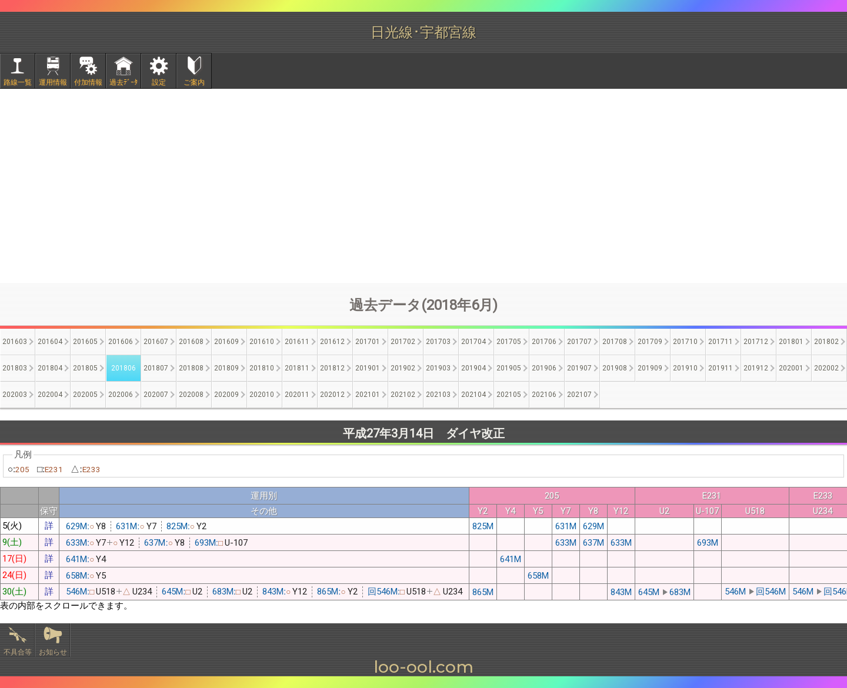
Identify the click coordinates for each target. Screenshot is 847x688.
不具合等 (18, 652)
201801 (791, 342)
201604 (50, 342)
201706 (544, 342)
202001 (791, 368)
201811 (297, 368)
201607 (156, 342)
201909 (650, 368)
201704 (473, 342)
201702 (403, 342)
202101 (367, 394)
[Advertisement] (423, 185)
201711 (720, 342)
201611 (297, 342)
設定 (159, 82)
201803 (14, 368)
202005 (85, 394)
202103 (438, 394)
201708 (614, 342)
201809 (226, 368)
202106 (544, 394)
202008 (191, 394)
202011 (297, 394)
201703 (438, 342)
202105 (508, 394)
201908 (614, 368)
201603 (14, 342)
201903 (438, 368)
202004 (50, 394)
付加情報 (88, 82)
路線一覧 (18, 82)
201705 (508, 342)
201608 (191, 342)
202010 (261, 394)
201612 (332, 342)
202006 (120, 394)
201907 (579, 368)
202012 (332, 394)
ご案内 (194, 82)
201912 (755, 368)
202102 (403, 394)
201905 (508, 368)
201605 (85, 342)
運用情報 (53, 82)
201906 (544, 368)
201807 (156, 368)
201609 (226, 342)
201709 (650, 342)
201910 (685, 368)
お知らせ (53, 652)
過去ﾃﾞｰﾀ (123, 82)
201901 (367, 368)
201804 (50, 368)
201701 (367, 342)
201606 (120, 342)
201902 (403, 368)
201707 (579, 342)
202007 (156, 394)
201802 (826, 342)
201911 (720, 368)
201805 (85, 368)
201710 (685, 342)
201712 (755, 342)
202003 (14, 394)
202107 (579, 394)
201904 (473, 368)
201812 (332, 368)
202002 (826, 368)
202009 (226, 394)
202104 (473, 394)
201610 (261, 342)
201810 (261, 368)
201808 (191, 368)
